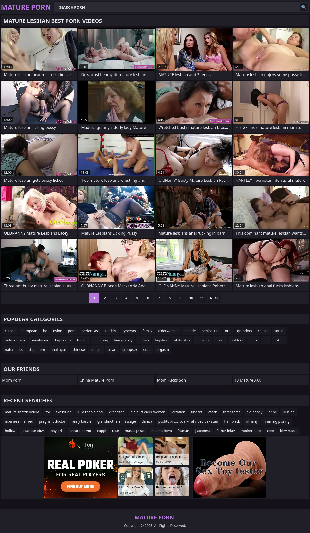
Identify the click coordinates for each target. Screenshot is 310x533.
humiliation (40, 340)
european (29, 331)
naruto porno (80, 430)
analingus (59, 349)
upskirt (110, 331)
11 (202, 297)
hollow (10, 430)
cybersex (129, 331)
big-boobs (63, 340)
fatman (183, 430)
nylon (57, 331)
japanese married (19, 421)
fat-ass (143, 340)
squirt (279, 331)
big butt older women (147, 412)
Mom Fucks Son (171, 380)
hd (45, 331)
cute (115, 430)
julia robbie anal (90, 412)
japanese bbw (33, 430)
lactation (178, 412)
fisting (279, 340)
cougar (96, 349)
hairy (253, 340)
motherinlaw (251, 430)
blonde (190, 331)
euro (147, 349)
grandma (244, 331)
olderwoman (168, 331)
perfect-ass (90, 331)
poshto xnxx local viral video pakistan (188, 421)
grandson (116, 412)
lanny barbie (81, 421)
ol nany (252, 421)
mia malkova (161, 430)
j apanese (203, 430)
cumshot (203, 340)
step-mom (36, 349)
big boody (255, 412)
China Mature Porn (97, 380)
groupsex (129, 349)
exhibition (64, 412)
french (82, 340)
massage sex (135, 430)
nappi (101, 430)
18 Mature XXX (247, 380)
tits (265, 340)
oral (228, 331)
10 (191, 297)
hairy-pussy (123, 340)
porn (72, 331)
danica (147, 421)
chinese (79, 349)
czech (220, 340)
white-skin (182, 340)
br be (272, 412)
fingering (100, 340)
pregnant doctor (52, 421)
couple (263, 331)
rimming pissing (276, 421)
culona (10, 331)
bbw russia (289, 430)
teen (270, 430)
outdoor (237, 340)
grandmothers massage (116, 421)
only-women (15, 340)
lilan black (232, 421)
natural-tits (14, 349)
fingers (196, 412)
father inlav (225, 430)
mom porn (12, 380)
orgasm (163, 349)
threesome (231, 412)
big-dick (161, 340)
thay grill (57, 430)
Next (214, 297)
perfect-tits (210, 331)
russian (289, 412)
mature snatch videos (22, 412)
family (147, 331)
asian (112, 349)
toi (47, 412)
